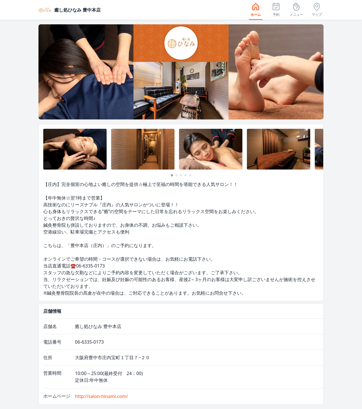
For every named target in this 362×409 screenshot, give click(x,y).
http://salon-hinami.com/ (101, 396)
